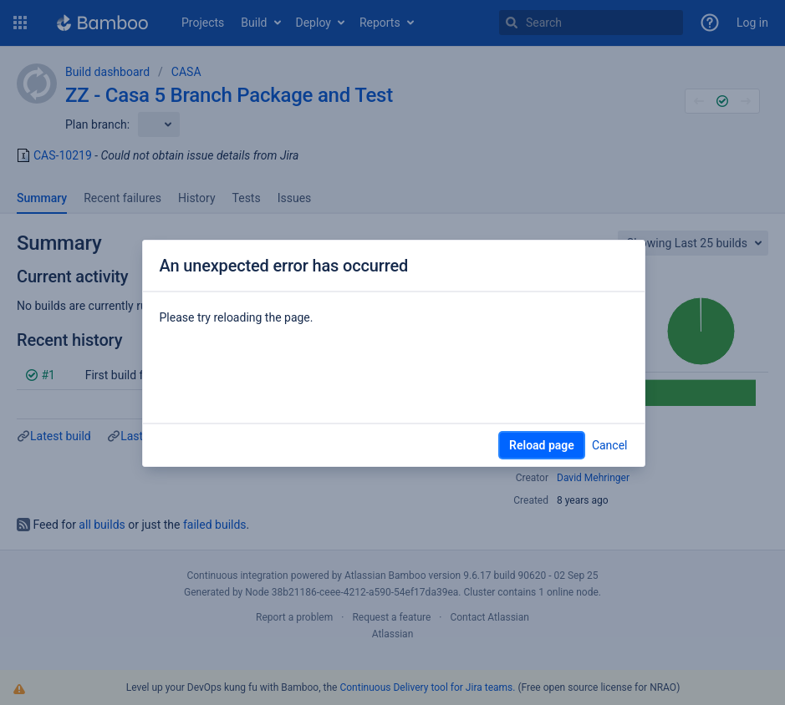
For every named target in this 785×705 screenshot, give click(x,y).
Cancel (610, 445)
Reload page (541, 445)
